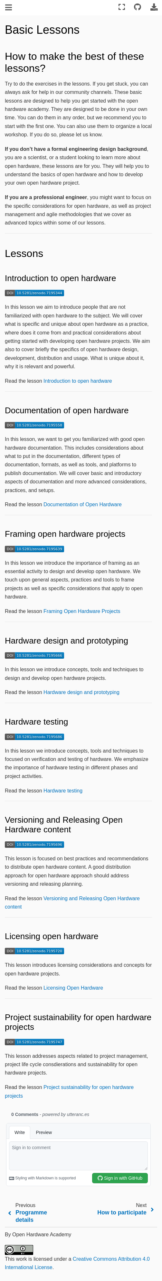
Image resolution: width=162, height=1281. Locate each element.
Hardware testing (62, 790)
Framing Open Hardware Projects (81, 611)
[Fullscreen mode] (122, 7)
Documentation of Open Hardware (82, 504)
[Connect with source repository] (137, 7)
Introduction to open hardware (77, 381)
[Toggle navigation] (9, 7)
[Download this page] (154, 7)
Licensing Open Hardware (73, 988)
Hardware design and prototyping (81, 692)
